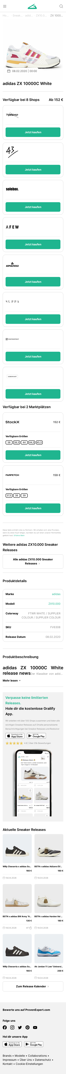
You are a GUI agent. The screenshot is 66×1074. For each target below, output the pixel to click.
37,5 (9, 495)
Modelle (20, 1055)
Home (6, 15)
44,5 (31, 442)
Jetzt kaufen (33, 132)
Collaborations (37, 1055)
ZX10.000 (42, 15)
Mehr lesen (12, 680)
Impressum (10, 1059)
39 (24, 495)
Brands (7, 1055)
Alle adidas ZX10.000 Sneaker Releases (33, 562)
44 (24, 442)
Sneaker (18, 15)
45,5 (39, 442)
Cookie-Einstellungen (29, 1064)
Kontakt (7, 1064)
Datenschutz (43, 1059)
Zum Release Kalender (33, 986)
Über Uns (26, 1059)
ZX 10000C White (56, 15)
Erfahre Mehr (19, 535)
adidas (29, 15)
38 (8, 442)
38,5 (16, 442)
